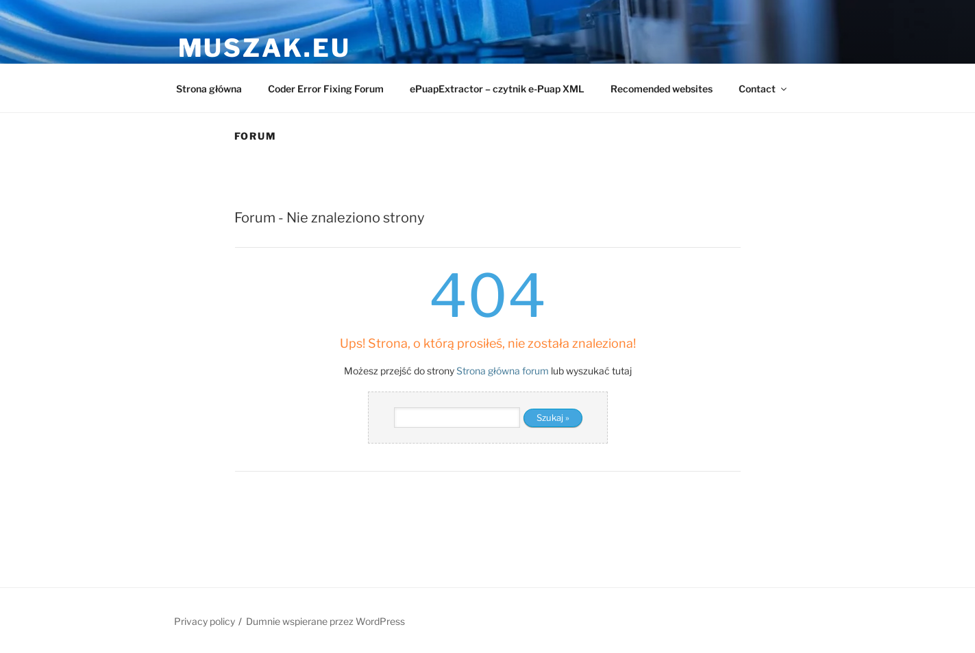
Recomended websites (661, 88)
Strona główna (209, 88)
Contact (764, 88)
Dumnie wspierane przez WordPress (325, 621)
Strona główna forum (502, 370)
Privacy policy (204, 621)
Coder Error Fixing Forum (326, 88)
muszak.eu (264, 48)
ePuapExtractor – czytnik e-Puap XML (497, 88)
